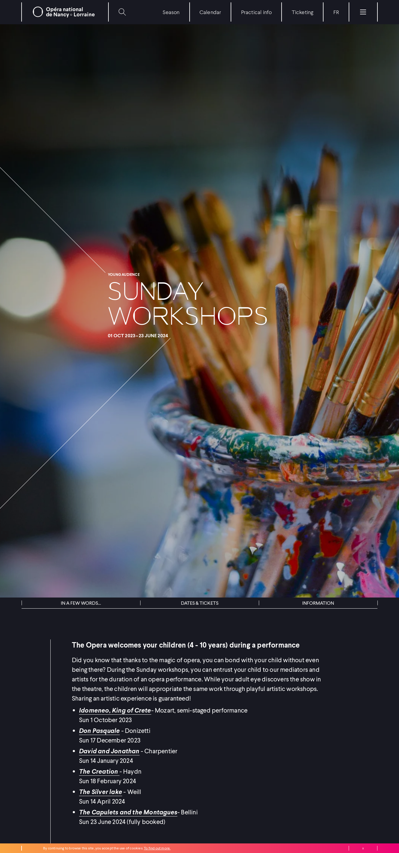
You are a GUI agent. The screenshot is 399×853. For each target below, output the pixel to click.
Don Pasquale (99, 730)
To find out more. (157, 848)
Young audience (124, 274)
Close (363, 848)
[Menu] (363, 12)
